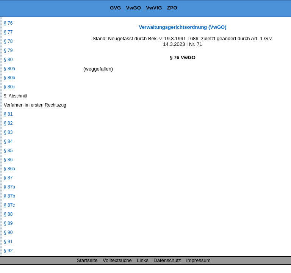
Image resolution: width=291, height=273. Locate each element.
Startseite (87, 260)
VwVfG (154, 8)
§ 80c (9, 86)
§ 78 (8, 41)
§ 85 (8, 150)
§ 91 (8, 241)
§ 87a (9, 187)
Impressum (198, 260)
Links (142, 260)
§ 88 (8, 214)
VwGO (133, 8)
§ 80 (8, 59)
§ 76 (8, 23)
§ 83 (8, 132)
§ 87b (9, 196)
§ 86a (9, 168)
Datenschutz (167, 260)
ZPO (172, 8)
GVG (115, 8)
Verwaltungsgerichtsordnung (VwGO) (182, 27)
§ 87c (9, 205)
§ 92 (8, 250)
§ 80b (9, 77)
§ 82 (8, 123)
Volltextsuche (117, 260)
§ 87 (8, 177)
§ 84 (8, 141)
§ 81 (8, 114)
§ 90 (8, 232)
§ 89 (8, 223)
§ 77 (8, 32)
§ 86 (8, 159)
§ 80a (9, 68)
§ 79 (8, 50)
